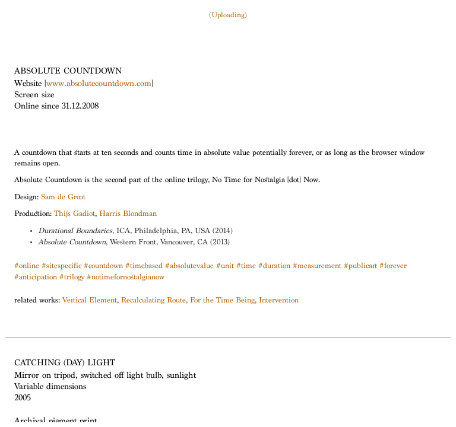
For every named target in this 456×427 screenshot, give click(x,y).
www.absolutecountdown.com (98, 84)
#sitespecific (61, 266)
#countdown (103, 266)
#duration (274, 266)
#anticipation (35, 278)
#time (246, 266)
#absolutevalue (189, 266)
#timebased (144, 266)
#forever (393, 266)
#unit (225, 266)
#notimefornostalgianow (125, 278)
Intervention (279, 301)
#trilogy (71, 278)
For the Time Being (222, 301)
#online (26, 266)
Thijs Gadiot (74, 214)
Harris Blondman (128, 214)
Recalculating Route (153, 301)
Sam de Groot (63, 198)
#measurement (317, 266)
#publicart (360, 266)
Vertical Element (89, 301)
